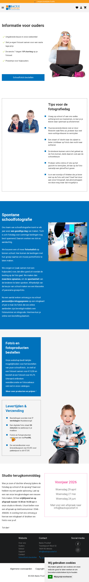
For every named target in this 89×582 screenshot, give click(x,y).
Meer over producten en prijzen (21, 391)
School (21, 549)
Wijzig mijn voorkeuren (63, 577)
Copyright (39, 569)
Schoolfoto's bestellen (28, 557)
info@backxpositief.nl (48, 552)
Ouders (21, 546)
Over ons (22, 543)
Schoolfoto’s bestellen (23, 77)
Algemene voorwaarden (21, 569)
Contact (22, 554)
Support (22, 552)
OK (50, 577)
